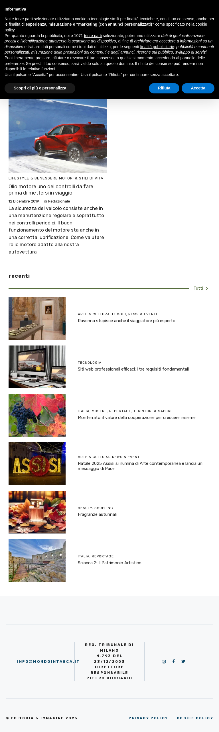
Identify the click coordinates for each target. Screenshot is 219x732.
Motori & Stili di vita (81, 178)
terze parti (93, 35)
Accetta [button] (198, 88)
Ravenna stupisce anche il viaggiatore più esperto (126, 320)
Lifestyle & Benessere (33, 178)
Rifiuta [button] (164, 88)
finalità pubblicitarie (157, 46)
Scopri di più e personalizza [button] (40, 88)
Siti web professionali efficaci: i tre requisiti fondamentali (133, 369)
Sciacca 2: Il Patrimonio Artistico (109, 562)
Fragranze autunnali (97, 514)
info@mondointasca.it (48, 661)
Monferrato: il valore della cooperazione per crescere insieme (137, 417)
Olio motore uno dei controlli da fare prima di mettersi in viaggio (51, 189)
